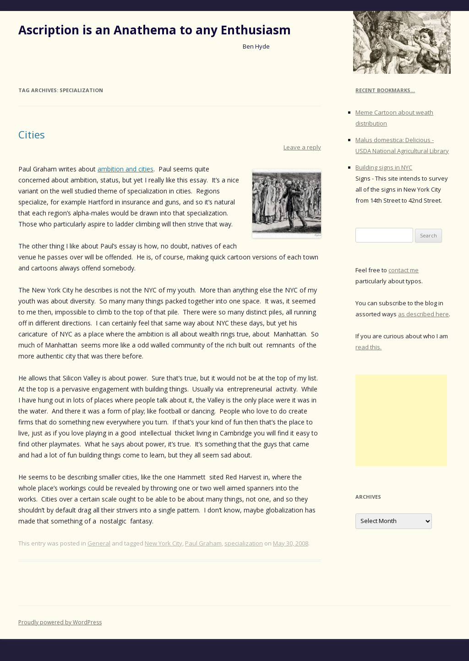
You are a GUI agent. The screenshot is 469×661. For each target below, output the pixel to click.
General (98, 543)
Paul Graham (203, 543)
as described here (423, 314)
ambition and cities (125, 169)
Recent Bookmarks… (385, 90)
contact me (403, 270)
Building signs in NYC (383, 167)
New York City (163, 543)
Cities (31, 134)
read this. (368, 347)
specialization (243, 543)
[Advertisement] (401, 420)
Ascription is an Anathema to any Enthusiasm (154, 30)
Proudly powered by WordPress (60, 622)
